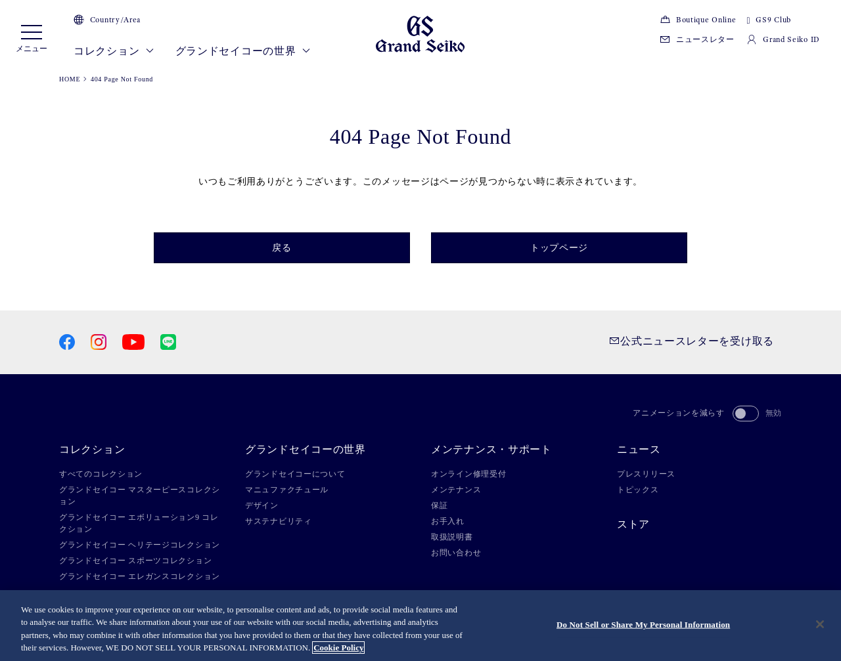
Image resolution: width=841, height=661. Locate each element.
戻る (281, 248)
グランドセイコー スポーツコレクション (135, 560)
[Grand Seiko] (420, 33)
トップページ (559, 248)
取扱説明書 (452, 537)
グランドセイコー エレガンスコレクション (139, 576)
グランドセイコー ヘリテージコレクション (139, 544)
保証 (439, 505)
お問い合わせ (456, 552)
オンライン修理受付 (468, 474)
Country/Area (107, 19)
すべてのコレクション (101, 474)
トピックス (638, 489)
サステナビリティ (278, 521)
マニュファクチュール (287, 489)
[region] (420, 625)
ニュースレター (697, 39)
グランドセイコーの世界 (243, 51)
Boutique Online (698, 19)
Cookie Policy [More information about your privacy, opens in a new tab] (338, 647)
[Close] (820, 624)
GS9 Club (768, 19)
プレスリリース (646, 474)
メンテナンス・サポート (491, 449)
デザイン (262, 505)
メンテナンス (456, 489)
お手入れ (448, 521)
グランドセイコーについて (295, 474)
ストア (633, 524)
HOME (69, 79)
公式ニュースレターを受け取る (691, 341)
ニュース (639, 449)
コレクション (114, 51)
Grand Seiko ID (783, 39)
